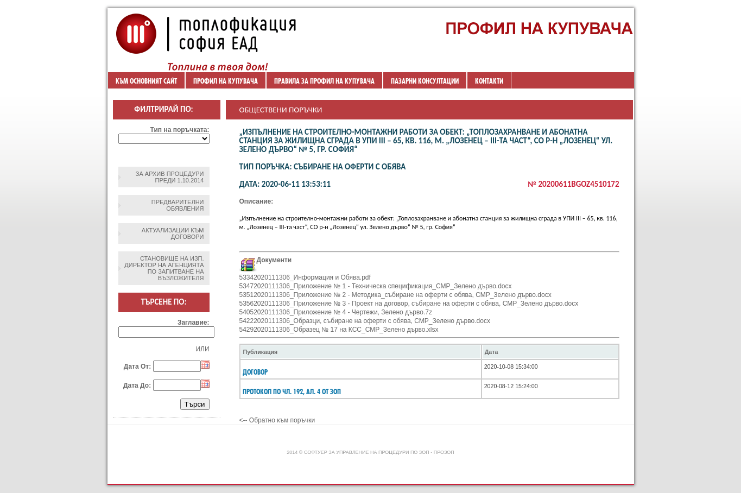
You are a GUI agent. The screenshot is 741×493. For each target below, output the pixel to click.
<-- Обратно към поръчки (277, 420)
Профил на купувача (225, 81)
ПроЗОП (444, 452)
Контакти (489, 81)
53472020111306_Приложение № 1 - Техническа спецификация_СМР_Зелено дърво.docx (375, 286)
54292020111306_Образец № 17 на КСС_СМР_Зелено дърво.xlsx (339, 329)
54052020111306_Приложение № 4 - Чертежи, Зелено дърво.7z (335, 312)
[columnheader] (360, 352)
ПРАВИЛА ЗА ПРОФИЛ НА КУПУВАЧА (324, 81)
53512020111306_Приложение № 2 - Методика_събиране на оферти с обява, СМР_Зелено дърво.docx (395, 295)
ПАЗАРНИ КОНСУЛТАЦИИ (425, 81)
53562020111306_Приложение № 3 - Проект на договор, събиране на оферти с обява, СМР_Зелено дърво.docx (409, 303)
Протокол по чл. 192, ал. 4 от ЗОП (292, 391)
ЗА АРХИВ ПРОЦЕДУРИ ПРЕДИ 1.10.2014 (170, 177)
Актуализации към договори (173, 233)
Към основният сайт (146, 81)
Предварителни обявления (177, 205)
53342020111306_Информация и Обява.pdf (305, 277)
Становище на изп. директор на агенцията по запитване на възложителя (164, 268)
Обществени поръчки (280, 110)
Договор (255, 372)
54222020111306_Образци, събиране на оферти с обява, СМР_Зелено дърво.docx (364, 321)
